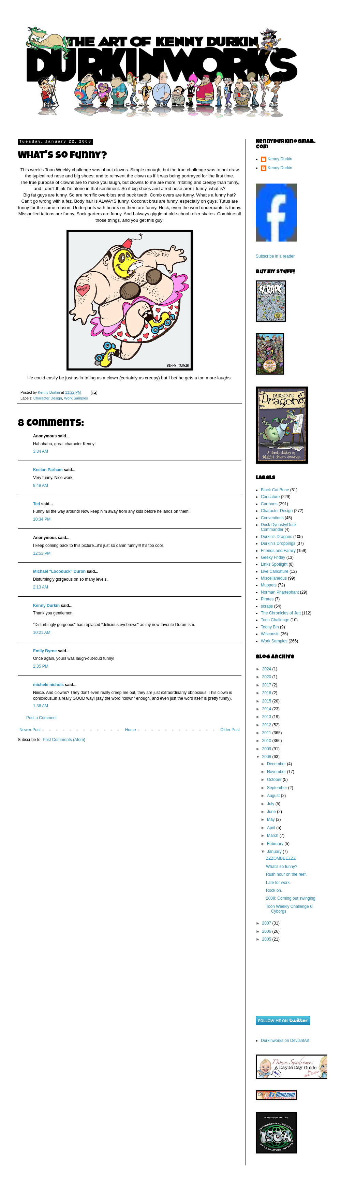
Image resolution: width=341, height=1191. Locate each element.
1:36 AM (40, 705)
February (275, 843)
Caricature (270, 496)
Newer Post (30, 729)
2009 (267, 748)
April (271, 827)
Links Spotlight (274, 564)
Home (130, 729)
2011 (267, 732)
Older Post (230, 729)
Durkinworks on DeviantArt (285, 1040)
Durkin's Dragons (276, 536)
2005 (267, 939)
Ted (36, 504)
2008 (267, 756)
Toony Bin (270, 627)
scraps (267, 606)
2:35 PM (40, 666)
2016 (267, 693)
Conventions (272, 517)
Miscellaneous (274, 578)
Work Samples (76, 398)
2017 (267, 685)
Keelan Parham (48, 469)
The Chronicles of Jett (281, 613)
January (275, 851)
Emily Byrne (45, 651)
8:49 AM (40, 485)
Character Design (47, 398)
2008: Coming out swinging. (291, 898)
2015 (267, 701)
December (277, 763)
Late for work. (278, 882)
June (272, 811)
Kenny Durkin (46, 605)
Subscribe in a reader (275, 256)
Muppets (269, 585)
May (271, 819)
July (271, 803)
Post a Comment (41, 717)
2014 (267, 709)
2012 (267, 725)
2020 (267, 676)
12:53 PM (41, 553)
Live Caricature (274, 571)
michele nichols (48, 684)
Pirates (267, 599)
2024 (267, 669)
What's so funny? (281, 866)
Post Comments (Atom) (64, 739)
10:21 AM (41, 632)
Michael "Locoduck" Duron (59, 571)
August (274, 795)
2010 (267, 740)
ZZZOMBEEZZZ (281, 858)
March (273, 835)
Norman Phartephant (280, 592)
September (277, 787)
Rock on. (274, 890)
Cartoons (269, 504)
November (277, 771)
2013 (267, 716)
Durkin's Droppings (278, 543)
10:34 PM (41, 519)
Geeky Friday (273, 557)
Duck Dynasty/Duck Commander (279, 527)
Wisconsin (270, 633)
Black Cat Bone (275, 490)
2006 (267, 931)
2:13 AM (40, 587)
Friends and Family (278, 550)
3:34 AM (40, 451)
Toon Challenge (275, 620)
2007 (267, 923)
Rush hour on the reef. (286, 874)
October (275, 779)
